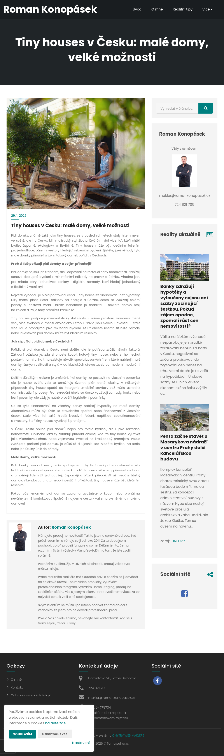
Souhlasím (22, 734)
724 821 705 (97, 688)
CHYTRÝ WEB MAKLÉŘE (128, 735)
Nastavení (81, 742)
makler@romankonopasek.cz (111, 697)
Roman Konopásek (71, 527)
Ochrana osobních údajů (31, 695)
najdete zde (55, 723)
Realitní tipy (182, 9)
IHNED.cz (178, 540)
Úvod (136, 9)
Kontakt (17, 687)
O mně (157, 9)
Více (207, 9)
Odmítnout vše (55, 734)
